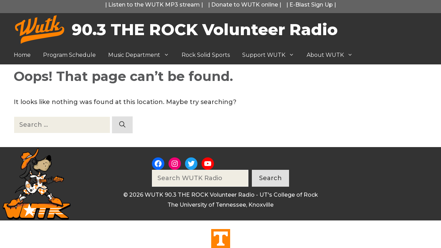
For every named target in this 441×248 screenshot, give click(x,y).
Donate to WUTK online (244, 4)
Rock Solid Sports (206, 55)
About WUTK (333, 55)
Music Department (141, 55)
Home (22, 55)
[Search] (122, 124)
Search (270, 178)
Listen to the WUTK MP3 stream (154, 4)
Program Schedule (69, 55)
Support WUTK (271, 55)
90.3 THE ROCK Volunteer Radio (205, 29)
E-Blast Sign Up (311, 4)
